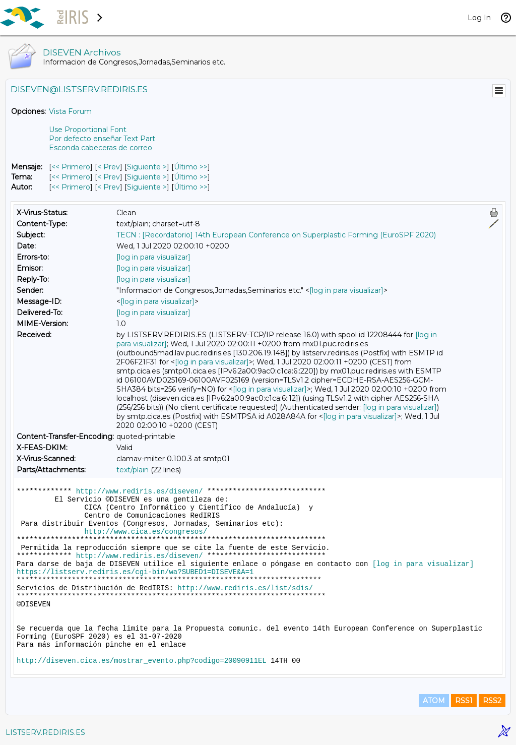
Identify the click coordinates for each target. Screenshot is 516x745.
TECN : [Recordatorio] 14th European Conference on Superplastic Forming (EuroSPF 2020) (276, 234)
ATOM (434, 700)
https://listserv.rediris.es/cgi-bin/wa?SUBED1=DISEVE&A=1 (135, 572)
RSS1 (464, 700)
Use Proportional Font (87, 129)
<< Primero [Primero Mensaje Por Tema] (70, 176)
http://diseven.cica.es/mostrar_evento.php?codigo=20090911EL (142, 661)
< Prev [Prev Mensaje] (108, 166)
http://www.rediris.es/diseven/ (139, 491)
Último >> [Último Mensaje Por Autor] (191, 187)
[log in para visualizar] (153, 257)
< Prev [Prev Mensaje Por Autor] (108, 187)
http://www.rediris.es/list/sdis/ (245, 588)
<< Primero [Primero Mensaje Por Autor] (70, 187)
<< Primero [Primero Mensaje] (70, 166)
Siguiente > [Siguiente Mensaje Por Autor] (147, 187)
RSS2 (492, 700)
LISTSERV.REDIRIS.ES (45, 732)
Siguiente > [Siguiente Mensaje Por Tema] (147, 176)
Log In (479, 17)
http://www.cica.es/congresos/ (145, 532)
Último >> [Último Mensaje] (191, 166)
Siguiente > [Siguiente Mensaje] (147, 166)
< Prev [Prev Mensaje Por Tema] (108, 176)
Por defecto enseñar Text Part (102, 138)
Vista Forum (70, 111)
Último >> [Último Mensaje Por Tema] (191, 176)
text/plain (132, 469)
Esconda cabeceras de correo (100, 147)
